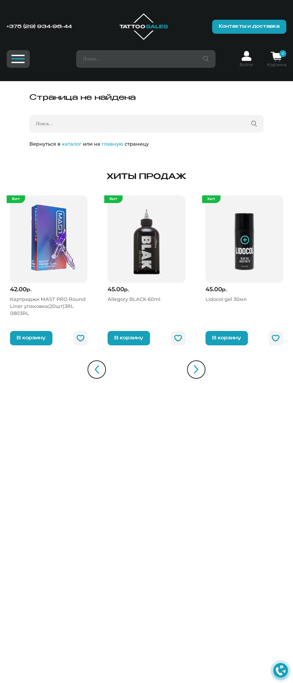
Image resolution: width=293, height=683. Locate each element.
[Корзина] (276, 59)
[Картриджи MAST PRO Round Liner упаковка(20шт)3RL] (49, 256)
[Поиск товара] (205, 59)
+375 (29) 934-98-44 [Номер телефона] (39, 26)
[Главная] (143, 26)
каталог (72, 144)
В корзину (31, 338)
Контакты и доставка (249, 26)
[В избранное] (80, 338)
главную (112, 144)
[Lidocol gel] (244, 249)
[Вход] (246, 59)
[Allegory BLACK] (146, 249)
